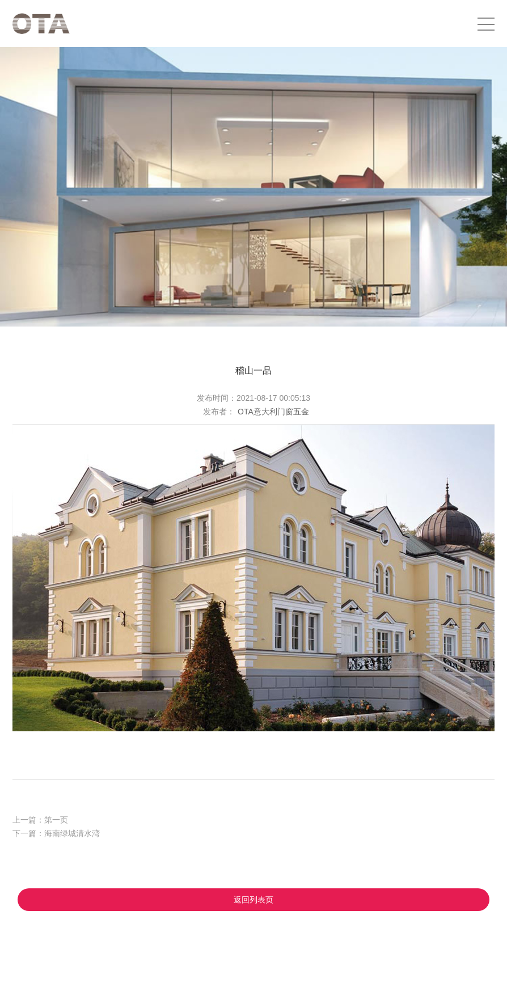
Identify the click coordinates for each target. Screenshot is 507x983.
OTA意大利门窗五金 (273, 411)
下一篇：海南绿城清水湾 (56, 833)
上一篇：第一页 (40, 819)
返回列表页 (253, 899)
